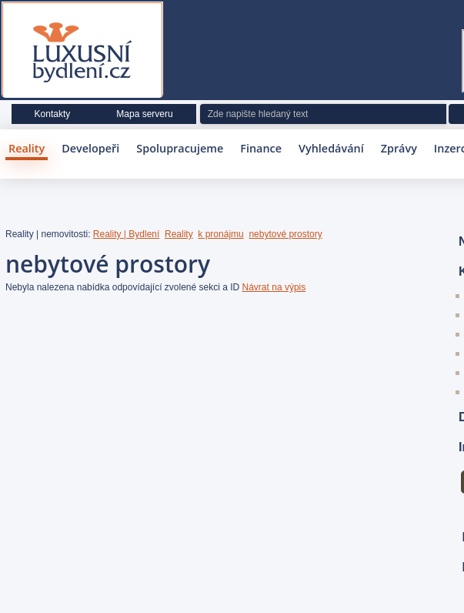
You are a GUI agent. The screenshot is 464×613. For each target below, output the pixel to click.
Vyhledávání (331, 148)
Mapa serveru (144, 114)
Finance (261, 148)
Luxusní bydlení (82, 53)
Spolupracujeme (179, 148)
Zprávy (399, 148)
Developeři (90, 148)
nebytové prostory (285, 234)
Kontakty (53, 114)
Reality (26, 148)
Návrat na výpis (274, 287)
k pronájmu (220, 234)
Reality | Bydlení (126, 234)
